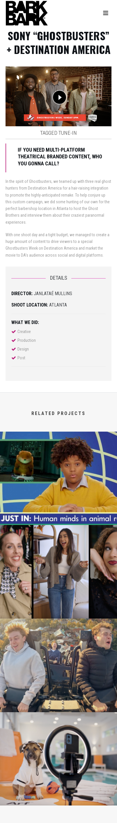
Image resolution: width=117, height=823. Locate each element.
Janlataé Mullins (53, 293)
